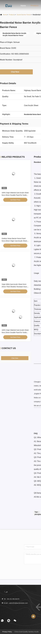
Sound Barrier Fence (24, 15)
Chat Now (16, 72)
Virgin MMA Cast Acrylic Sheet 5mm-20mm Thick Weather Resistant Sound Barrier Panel (15, 286)
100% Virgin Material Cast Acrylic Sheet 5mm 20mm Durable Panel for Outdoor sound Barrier (15, 195)
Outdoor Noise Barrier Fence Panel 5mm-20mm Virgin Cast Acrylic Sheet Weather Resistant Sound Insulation (14, 241)
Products (34, 6)
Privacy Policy (7, 632)
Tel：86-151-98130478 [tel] (10, 599)
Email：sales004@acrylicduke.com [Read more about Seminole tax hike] (15, 603)
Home (23, 6)
